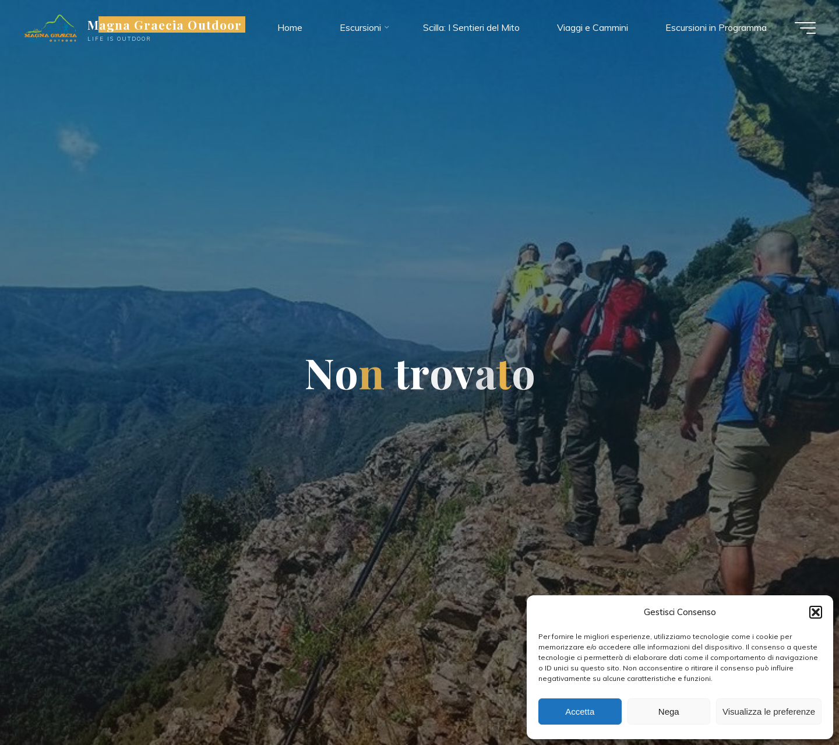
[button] (816, 612)
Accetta (579, 711)
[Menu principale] (805, 28)
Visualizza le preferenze (768, 711)
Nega (668, 711)
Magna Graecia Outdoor (164, 24)
